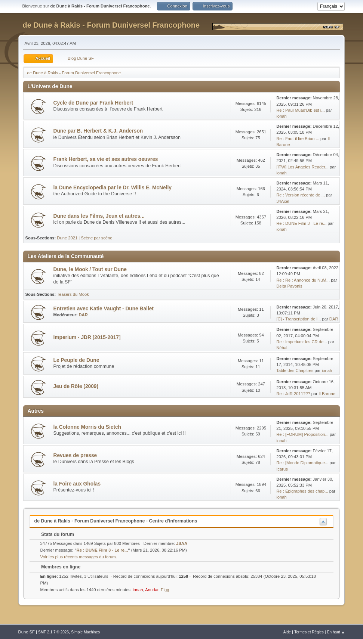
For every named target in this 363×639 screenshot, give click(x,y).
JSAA (181, 543)
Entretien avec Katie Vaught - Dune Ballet (103, 308)
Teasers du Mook (73, 294)
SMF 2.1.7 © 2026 (53, 632)
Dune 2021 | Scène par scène (84, 238)
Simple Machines (85, 632)
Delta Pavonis (289, 286)
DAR (83, 315)
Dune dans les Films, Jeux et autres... (99, 216)
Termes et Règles (309, 632)
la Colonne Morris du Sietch (87, 427)
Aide (287, 632)
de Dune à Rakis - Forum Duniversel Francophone (111, 25)
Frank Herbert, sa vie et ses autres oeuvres (105, 159)
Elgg (165, 589)
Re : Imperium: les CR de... (301, 341)
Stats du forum (54, 534)
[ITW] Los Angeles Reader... (302, 167)
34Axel (282, 201)
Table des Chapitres (294, 370)
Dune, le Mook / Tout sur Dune (90, 269)
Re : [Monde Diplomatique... (302, 462)
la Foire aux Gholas (77, 484)
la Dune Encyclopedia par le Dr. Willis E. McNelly (112, 187)
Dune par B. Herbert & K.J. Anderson (98, 131)
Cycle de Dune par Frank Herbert (93, 103)
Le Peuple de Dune (76, 360)
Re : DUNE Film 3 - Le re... (301, 223)
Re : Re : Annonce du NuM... (303, 280)
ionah (281, 116)
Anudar (152, 589)
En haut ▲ (336, 632)
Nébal (281, 347)
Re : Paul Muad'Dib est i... (300, 110)
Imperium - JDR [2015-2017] (87, 337)
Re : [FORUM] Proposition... (302, 434)
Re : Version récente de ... (300, 195)
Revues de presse (75, 455)
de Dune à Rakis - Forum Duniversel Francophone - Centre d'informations (115, 521)
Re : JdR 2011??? (293, 393)
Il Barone (327, 393)
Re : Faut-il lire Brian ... (297, 138)
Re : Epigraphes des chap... (302, 491)
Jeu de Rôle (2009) (75, 386)
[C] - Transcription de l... (298, 319)
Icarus (282, 469)
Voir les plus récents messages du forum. (78, 557)
